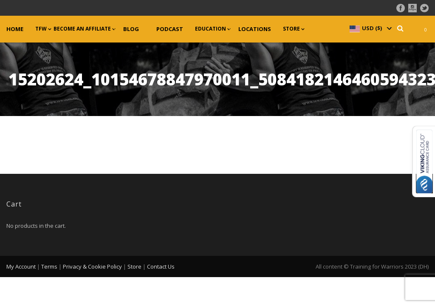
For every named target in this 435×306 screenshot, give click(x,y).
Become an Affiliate (82, 28)
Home (14, 29)
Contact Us (161, 266)
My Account (21, 266)
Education (210, 28)
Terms (49, 266)
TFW (41, 28)
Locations (254, 29)
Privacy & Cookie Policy (92, 266)
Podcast (169, 29)
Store (291, 28)
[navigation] (370, 28)
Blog (131, 29)
